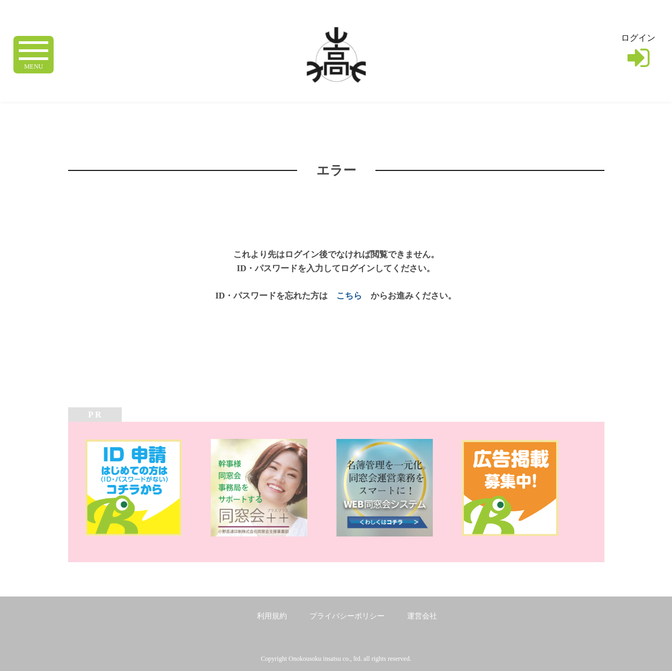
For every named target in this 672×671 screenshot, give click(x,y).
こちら (349, 295)
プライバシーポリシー (347, 616)
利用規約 (272, 616)
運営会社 (422, 616)
